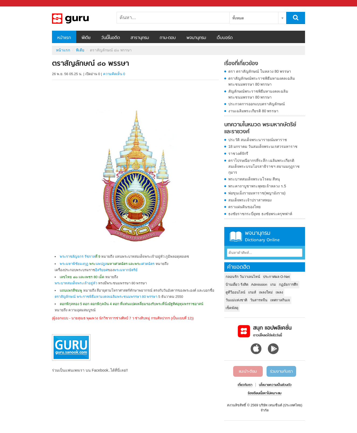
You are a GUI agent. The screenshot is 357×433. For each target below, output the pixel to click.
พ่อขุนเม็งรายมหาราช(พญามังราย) (256, 193)
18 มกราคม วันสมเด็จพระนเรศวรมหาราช (263, 146)
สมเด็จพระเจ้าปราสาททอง (250, 200)
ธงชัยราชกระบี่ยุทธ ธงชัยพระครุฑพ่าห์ (260, 214)
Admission (259, 284)
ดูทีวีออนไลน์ (235, 292)
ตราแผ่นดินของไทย (244, 207)
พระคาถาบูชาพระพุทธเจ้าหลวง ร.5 (257, 186)
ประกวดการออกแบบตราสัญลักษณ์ (256, 104)
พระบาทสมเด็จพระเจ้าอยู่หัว (76, 283)
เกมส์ (252, 292)
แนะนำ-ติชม (248, 371)
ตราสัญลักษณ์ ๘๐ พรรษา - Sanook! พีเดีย (80, 18)
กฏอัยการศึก (288, 284)
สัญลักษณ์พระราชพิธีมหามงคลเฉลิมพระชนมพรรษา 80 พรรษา (258, 94)
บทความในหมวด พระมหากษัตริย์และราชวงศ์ (260, 128)
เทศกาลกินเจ (280, 300)
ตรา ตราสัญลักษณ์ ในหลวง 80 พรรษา (259, 71)
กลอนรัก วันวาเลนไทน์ (243, 277)
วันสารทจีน (258, 300)
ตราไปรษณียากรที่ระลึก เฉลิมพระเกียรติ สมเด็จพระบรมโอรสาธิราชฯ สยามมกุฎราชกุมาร (264, 166)
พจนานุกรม (196, 37)
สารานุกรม (140, 37)
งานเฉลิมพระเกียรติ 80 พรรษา (253, 111)
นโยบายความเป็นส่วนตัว (275, 385)
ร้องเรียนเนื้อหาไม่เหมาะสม (264, 393)
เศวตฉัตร (148, 264)
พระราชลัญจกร (71, 256)
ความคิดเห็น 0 (114, 74)
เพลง (279, 292)
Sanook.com (16, 3)
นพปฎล (101, 264)
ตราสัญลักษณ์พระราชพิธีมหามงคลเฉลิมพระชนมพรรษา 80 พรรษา (261, 81)
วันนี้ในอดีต (110, 37)
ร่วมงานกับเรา (281, 371)
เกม (273, 284)
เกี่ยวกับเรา (245, 385)
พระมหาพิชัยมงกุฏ (74, 264)
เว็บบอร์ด (225, 37)
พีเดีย (86, 37)
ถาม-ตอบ (168, 37)
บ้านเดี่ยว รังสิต (237, 284)
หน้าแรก (64, 37)
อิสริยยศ (101, 270)
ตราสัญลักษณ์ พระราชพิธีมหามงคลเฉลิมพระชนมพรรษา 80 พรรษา (106, 297)
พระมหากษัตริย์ (126, 270)
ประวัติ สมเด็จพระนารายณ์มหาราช (257, 140)
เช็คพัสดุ (232, 308)
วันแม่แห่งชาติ (236, 300)
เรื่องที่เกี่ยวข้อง (241, 63)
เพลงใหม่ (266, 292)
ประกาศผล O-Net (276, 277)
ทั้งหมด (238, 18)
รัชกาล (90, 256)
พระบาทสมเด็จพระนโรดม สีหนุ (254, 179)
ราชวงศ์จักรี (238, 153)
